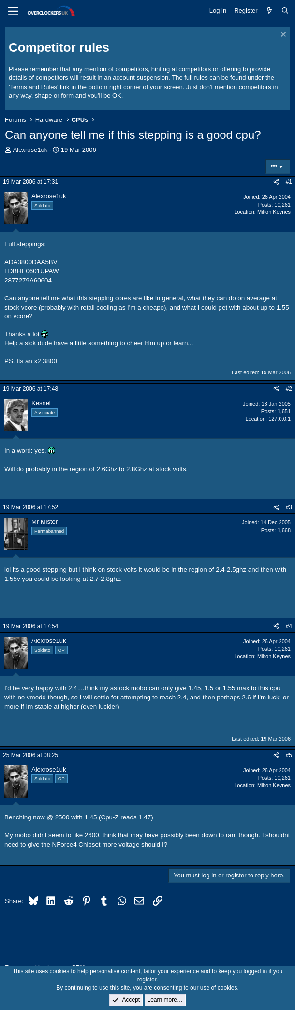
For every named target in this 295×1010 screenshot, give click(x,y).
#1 (289, 181)
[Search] (285, 10)
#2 (289, 389)
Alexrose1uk (30, 149)
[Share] (276, 182)
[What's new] (270, 10)
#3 (289, 507)
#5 (289, 755)
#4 (289, 626)
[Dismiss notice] (282, 35)
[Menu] (13, 11)
